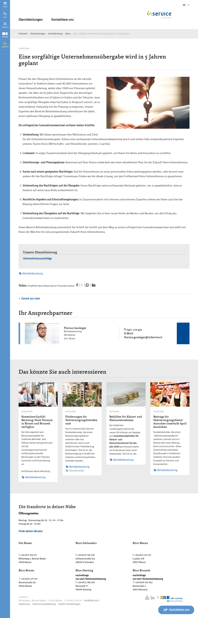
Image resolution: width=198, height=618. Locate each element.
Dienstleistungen (31, 19)
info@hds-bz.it (91, 600)
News (67, 33)
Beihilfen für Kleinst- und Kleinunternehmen (125, 418)
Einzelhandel (75, 471)
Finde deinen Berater (31, 531)
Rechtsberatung (55, 33)
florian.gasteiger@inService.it (143, 337)
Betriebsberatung (31, 273)
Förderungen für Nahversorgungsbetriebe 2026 (81, 420)
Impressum (24, 604)
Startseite (23, 33)
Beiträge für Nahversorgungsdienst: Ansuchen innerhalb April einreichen (170, 422)
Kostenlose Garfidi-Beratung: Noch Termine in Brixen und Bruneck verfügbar (37, 422)
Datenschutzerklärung (44, 604)
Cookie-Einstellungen (69, 604)
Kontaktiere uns (62, 19)
